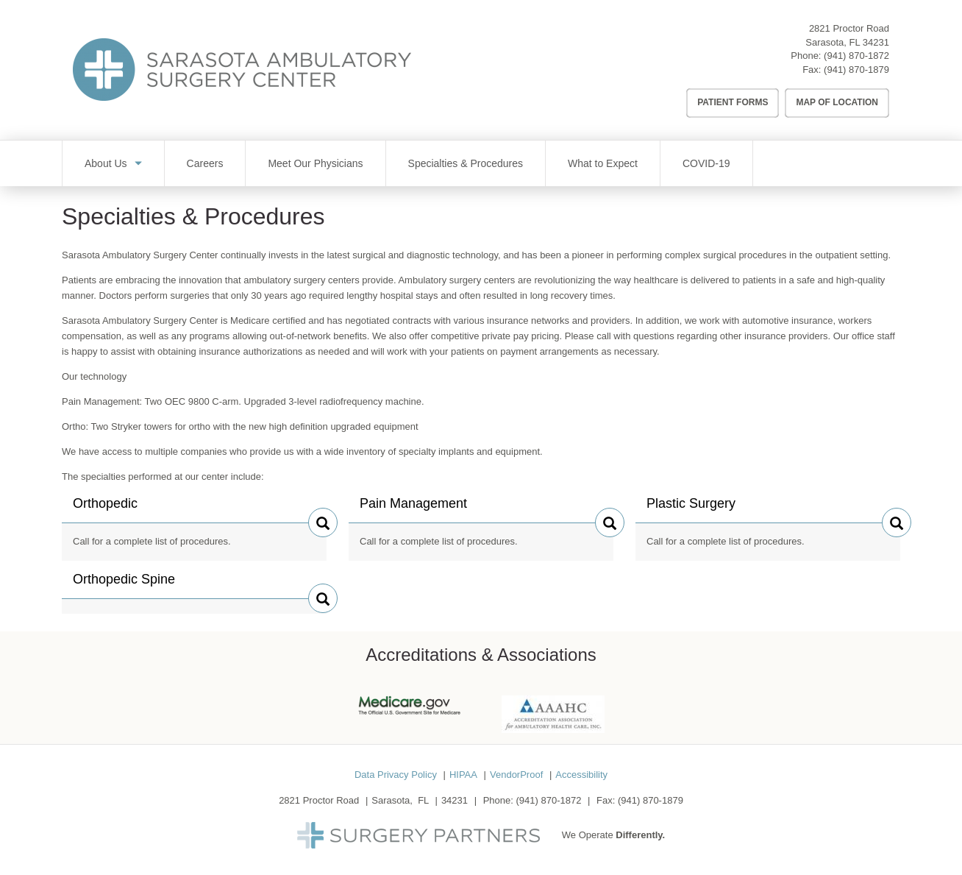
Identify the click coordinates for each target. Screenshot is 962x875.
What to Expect (603, 163)
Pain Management (413, 509)
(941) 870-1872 (856, 55)
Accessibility (581, 774)
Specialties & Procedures (465, 163)
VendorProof (516, 774)
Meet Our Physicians (315, 163)
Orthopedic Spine (124, 585)
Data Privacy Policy (395, 774)
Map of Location (837, 102)
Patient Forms (732, 102)
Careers (205, 163)
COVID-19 (706, 163)
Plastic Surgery (690, 509)
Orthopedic (105, 509)
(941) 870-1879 (856, 69)
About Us (106, 163)
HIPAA (463, 774)
